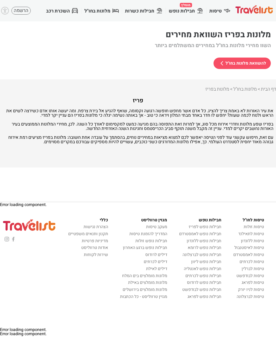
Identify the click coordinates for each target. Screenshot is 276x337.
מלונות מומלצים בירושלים (145, 289)
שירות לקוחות (96, 255)
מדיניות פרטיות (95, 241)
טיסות (219, 11)
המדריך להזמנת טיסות (148, 234)
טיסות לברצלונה (250, 297)
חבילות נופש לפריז (205, 227)
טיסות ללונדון (252, 241)
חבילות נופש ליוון (206, 262)
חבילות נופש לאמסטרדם (200, 234)
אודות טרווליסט (94, 248)
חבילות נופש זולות (151, 241)
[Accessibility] (5, 11)
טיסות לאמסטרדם (248, 255)
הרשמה (21, 10)
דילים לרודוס (156, 255)
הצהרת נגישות (96, 227)
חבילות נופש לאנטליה (202, 269)
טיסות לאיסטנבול (249, 248)
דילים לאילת (156, 269)
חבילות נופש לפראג (204, 297)
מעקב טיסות (156, 227)
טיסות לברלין (253, 269)
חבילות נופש (186, 9)
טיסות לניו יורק (251, 289)
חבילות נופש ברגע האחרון (145, 248)
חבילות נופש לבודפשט (201, 289)
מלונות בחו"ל (101, 11)
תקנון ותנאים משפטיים (88, 234)
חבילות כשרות (143, 11)
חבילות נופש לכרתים (203, 276)
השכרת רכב (62, 11)
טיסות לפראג (253, 282)
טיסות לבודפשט (250, 276)
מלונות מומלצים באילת (147, 282)
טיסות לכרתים (252, 262)
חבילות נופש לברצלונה (202, 255)
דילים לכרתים (155, 262)
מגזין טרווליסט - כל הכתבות (143, 297)
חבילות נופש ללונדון (204, 241)
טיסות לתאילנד (251, 234)
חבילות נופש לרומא (204, 248)
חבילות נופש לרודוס (204, 282)
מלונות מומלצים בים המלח (144, 276)
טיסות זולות (254, 227)
